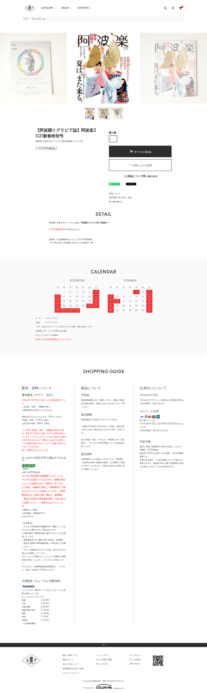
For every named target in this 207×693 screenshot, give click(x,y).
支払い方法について (71, 664)
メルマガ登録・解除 (104, 660)
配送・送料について (71, 655)
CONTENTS (83, 8)
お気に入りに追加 (140, 165)
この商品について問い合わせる (140, 176)
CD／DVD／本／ (39, 19)
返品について (114, 194)
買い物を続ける (115, 202)
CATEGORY (47, 8)
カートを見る (135, 659)
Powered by (103, 686)
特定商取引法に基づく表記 (120, 198)
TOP (25, 19)
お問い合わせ (134, 664)
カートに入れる (140, 151)
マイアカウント (135, 655)
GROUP (65, 8)
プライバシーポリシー (71, 673)
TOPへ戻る (103, 645)
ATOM (104, 664)
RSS (98, 664)
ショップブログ (102, 655)
